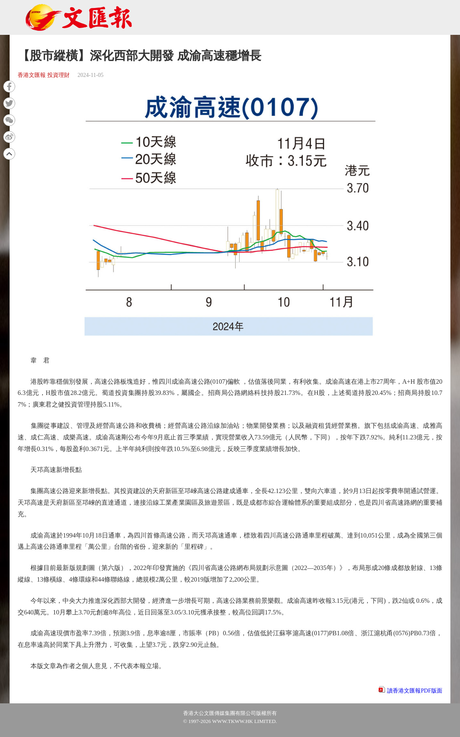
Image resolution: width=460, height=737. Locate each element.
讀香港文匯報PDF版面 (414, 691)
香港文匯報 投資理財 (44, 75)
